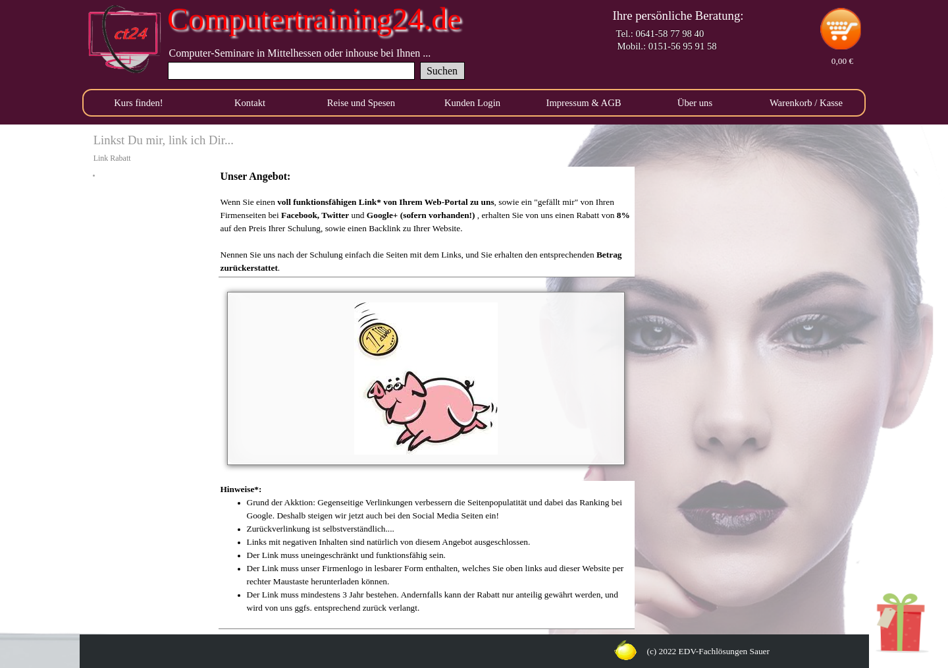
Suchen (442, 70)
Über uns (694, 102)
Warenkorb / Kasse (806, 102)
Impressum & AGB (583, 102)
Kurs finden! (138, 102)
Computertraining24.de (314, 18)
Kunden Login (472, 102)
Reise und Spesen (361, 102)
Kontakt (249, 102)
